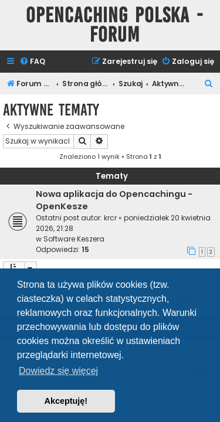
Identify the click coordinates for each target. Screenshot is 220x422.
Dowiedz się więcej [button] (58, 371)
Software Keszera (73, 239)
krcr (110, 218)
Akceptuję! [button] (66, 401)
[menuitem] (32, 62)
